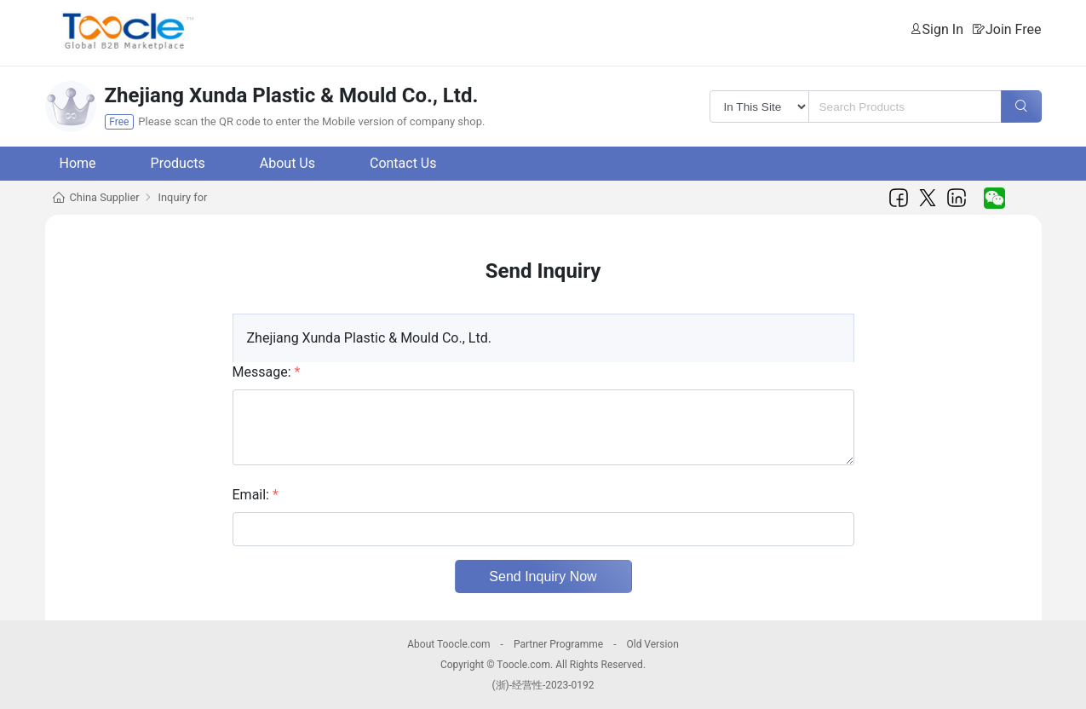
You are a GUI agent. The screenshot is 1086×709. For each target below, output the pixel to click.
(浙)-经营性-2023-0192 (542, 685)
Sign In (942, 29)
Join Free (1013, 29)
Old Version (652, 644)
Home (78, 163)
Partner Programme (558, 644)
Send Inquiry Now (542, 576)
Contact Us (403, 163)
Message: (267, 372)
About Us (287, 163)
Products (178, 163)
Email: (256, 495)
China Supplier (105, 197)
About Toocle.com (448, 644)
